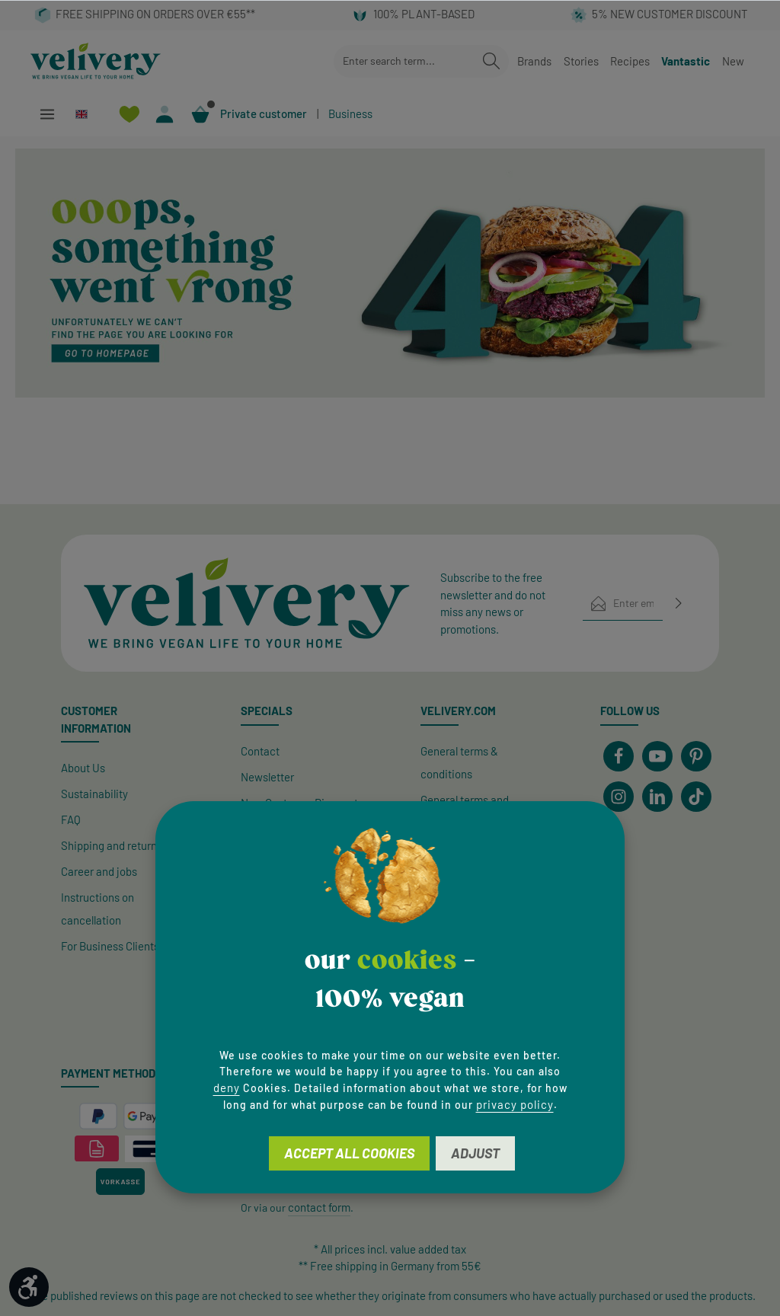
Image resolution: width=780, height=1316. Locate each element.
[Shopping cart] (200, 113)
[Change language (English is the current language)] (88, 114)
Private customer (263, 113)
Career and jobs (99, 871)
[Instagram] (618, 796)
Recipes (630, 61)
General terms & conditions (459, 762)
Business (350, 113)
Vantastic (685, 61)
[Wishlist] (129, 113)
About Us (83, 768)
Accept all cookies (349, 1153)
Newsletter (267, 777)
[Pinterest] (696, 756)
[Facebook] (618, 756)
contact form (319, 1207)
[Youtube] (657, 756)
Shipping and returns (111, 845)
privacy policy (515, 1104)
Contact (260, 751)
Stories (581, 61)
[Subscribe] (678, 603)
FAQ (71, 819)
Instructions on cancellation (97, 908)
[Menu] (46, 113)
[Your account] (165, 113)
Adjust (475, 1153)
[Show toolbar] (29, 1287)
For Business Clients (110, 946)
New (733, 61)
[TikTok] (696, 796)
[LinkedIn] (657, 796)
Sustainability (94, 793)
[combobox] (404, 61)
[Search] (491, 61)
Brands (534, 61)
